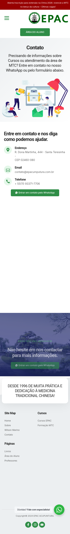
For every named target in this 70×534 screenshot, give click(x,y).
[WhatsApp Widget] (59, 509)
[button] (7, 18)
